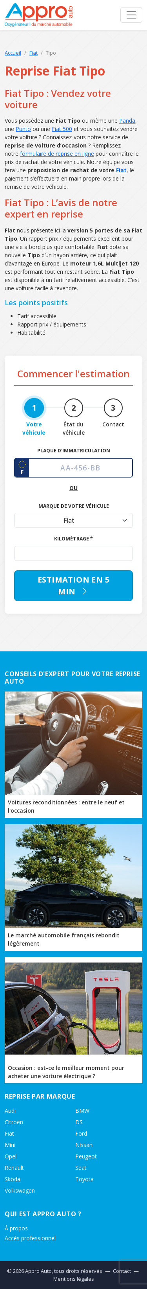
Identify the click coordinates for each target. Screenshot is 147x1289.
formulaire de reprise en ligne (57, 153)
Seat (81, 1167)
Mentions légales (73, 1278)
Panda (127, 120)
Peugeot (86, 1156)
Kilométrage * (73, 538)
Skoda (12, 1179)
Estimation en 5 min (73, 585)
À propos (16, 1228)
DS (79, 1122)
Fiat (33, 52)
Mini (10, 1145)
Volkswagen (20, 1190)
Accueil (13, 52)
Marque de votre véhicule (73, 506)
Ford (81, 1133)
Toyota (84, 1179)
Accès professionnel (30, 1238)
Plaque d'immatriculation (73, 450)
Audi (10, 1110)
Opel (10, 1156)
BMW (82, 1110)
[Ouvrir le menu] (131, 15)
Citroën (14, 1122)
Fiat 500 (62, 129)
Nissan (84, 1145)
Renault (14, 1167)
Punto (23, 129)
